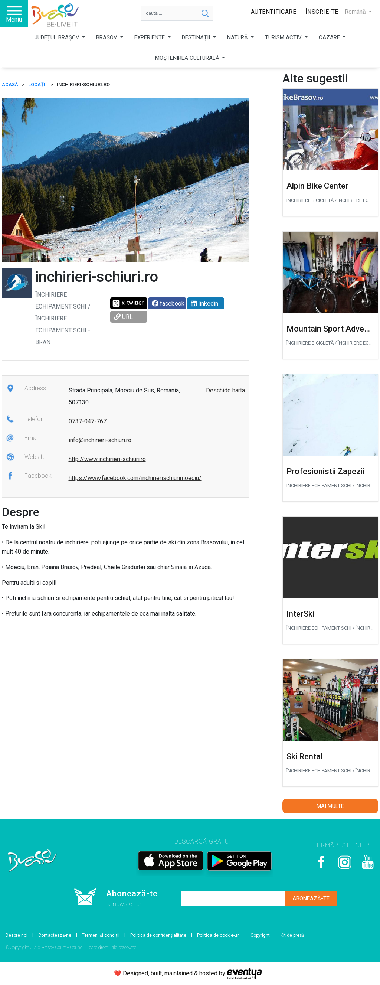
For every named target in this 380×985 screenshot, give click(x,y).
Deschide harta (225, 390)
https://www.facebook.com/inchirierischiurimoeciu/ (135, 478)
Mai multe (330, 806)
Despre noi (16, 935)
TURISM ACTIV (284, 37)
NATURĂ (238, 37)
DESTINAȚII (197, 37)
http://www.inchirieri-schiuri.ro (107, 459)
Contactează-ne (54, 935)
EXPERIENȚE (150, 37)
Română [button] (356, 11)
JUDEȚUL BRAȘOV (58, 37)
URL (123, 316)
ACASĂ (10, 84)
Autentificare (274, 11)
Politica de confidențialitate (158, 935)
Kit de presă (293, 935)
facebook (168, 303)
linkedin (204, 303)
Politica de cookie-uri (218, 935)
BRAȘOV (107, 37)
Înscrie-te (321, 11)
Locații (37, 84)
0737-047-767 (88, 421)
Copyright (260, 935)
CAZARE (330, 37)
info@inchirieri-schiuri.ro (100, 440)
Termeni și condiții (100, 935)
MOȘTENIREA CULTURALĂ (188, 58)
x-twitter (128, 303)
